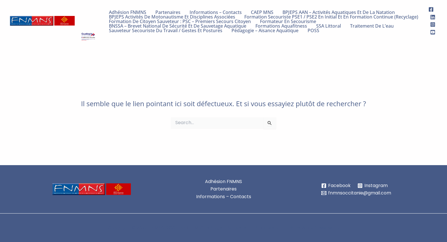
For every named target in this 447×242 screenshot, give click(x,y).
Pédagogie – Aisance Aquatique (264, 30)
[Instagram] (432, 24)
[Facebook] (431, 9)
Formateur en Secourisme (288, 21)
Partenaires (167, 12)
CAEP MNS (262, 12)
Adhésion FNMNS (127, 12)
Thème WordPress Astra (311, 227)
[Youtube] (432, 32)
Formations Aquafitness (281, 26)
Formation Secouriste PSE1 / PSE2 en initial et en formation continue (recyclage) (331, 17)
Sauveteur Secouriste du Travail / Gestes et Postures (165, 30)
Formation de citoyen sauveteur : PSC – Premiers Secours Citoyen (180, 21)
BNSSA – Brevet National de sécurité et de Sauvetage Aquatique (177, 26)
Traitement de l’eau (372, 26)
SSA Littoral (328, 26)
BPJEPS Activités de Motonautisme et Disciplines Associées (172, 17)
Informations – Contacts (216, 12)
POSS (313, 30)
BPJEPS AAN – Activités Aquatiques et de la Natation (339, 12)
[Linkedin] (432, 17)
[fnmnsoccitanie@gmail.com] (356, 193)
